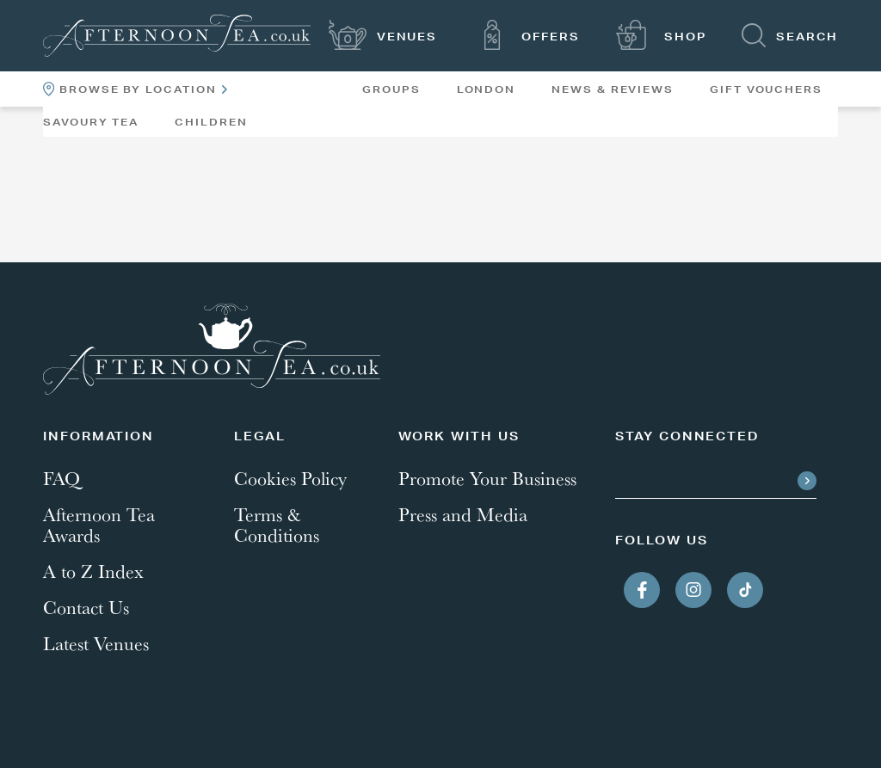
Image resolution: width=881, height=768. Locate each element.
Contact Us (86, 607)
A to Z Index (93, 571)
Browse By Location (135, 89)
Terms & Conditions (276, 525)
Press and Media (462, 514)
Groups (391, 89)
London (486, 89)
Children (211, 122)
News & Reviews (612, 89)
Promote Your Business (487, 478)
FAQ (61, 478)
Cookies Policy (290, 478)
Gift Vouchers (766, 89)
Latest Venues (96, 643)
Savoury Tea (91, 122)
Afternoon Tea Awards (99, 525)
